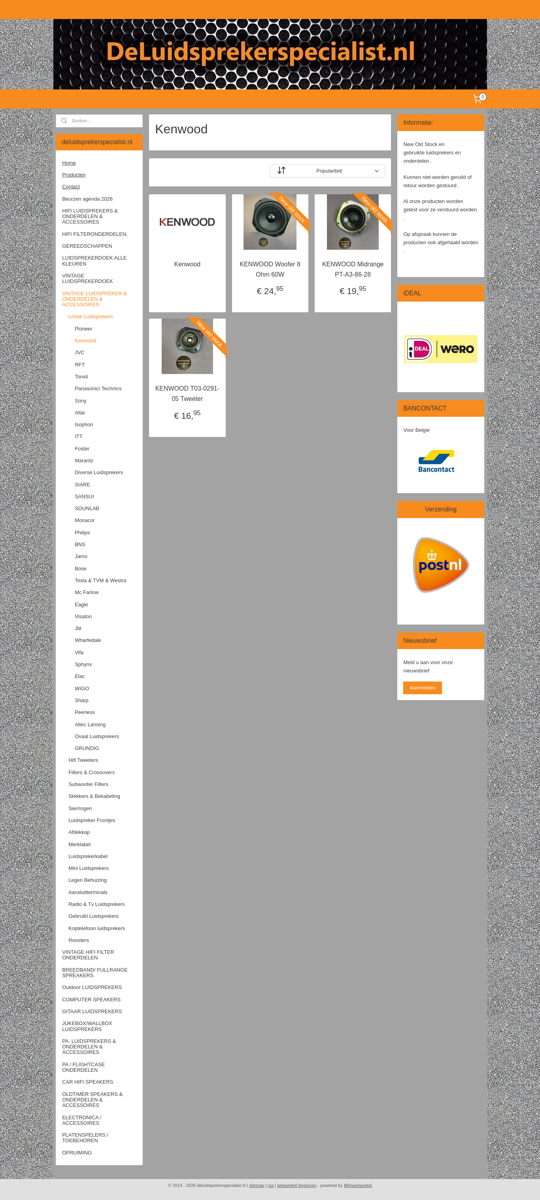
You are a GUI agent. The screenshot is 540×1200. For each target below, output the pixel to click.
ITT (79, 436)
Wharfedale (88, 640)
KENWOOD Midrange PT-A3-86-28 (353, 269)
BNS (80, 544)
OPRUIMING (77, 1153)
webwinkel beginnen (296, 1185)
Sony (81, 401)
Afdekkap (79, 832)
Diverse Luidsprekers (99, 472)
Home (69, 163)
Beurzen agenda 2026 (87, 199)
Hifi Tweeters (83, 760)
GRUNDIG (87, 748)
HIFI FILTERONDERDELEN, (95, 234)
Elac (80, 676)
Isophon (84, 424)
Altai (80, 413)
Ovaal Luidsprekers (97, 736)
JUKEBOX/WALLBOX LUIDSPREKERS (87, 1026)
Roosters (78, 940)
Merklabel (79, 844)
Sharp (82, 700)
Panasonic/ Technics (98, 388)
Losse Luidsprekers (90, 316)
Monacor (85, 520)
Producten (73, 175)
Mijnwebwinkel (358, 1185)
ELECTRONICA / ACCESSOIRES (81, 1120)
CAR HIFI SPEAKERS (87, 1082)
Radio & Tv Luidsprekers (96, 904)
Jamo (81, 556)
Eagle (81, 605)
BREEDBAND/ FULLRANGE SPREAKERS (95, 972)
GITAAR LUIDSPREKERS (92, 1011)
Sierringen (80, 808)
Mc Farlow (86, 592)
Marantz (84, 460)
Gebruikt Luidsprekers (93, 916)
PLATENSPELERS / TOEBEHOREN (85, 1137)
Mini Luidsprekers (88, 868)
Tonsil (81, 377)
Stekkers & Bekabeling (94, 796)
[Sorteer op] (327, 171)
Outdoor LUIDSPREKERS (92, 987)
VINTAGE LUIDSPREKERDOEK (87, 278)
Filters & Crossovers (91, 772)
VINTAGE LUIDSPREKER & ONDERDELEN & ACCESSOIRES (94, 299)
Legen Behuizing (87, 880)
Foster (82, 449)
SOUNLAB (87, 508)
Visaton (83, 616)
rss (271, 1185)
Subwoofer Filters (88, 784)
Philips (82, 532)
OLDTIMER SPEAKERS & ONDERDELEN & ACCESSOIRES (92, 1100)
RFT (80, 365)
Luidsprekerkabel (88, 856)
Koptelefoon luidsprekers (96, 928)
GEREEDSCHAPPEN (87, 246)
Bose (81, 569)
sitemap (256, 1185)
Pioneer (84, 329)
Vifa (79, 652)
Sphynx (83, 664)
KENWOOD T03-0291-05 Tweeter (187, 393)
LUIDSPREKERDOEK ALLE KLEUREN (94, 260)
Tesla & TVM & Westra (100, 580)
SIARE (82, 485)
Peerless (85, 712)
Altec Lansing (90, 724)
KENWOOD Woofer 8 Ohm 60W (270, 269)
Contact (71, 187)
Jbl (78, 628)
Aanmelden (423, 688)
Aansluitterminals (88, 892)
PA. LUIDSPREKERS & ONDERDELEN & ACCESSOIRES (89, 1047)
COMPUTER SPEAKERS (91, 1000)
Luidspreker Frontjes (91, 820)
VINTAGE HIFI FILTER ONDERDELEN (88, 955)
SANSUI (84, 496)
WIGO (82, 688)
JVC (80, 352)
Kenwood (187, 264)
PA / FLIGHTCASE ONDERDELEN (83, 1067)
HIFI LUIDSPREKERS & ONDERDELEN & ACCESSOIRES (90, 216)
